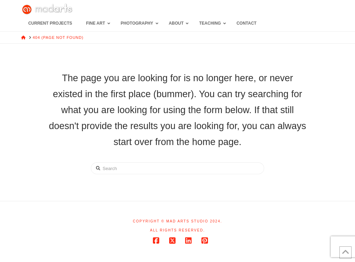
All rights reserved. (177, 230)
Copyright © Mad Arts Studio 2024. (177, 221)
